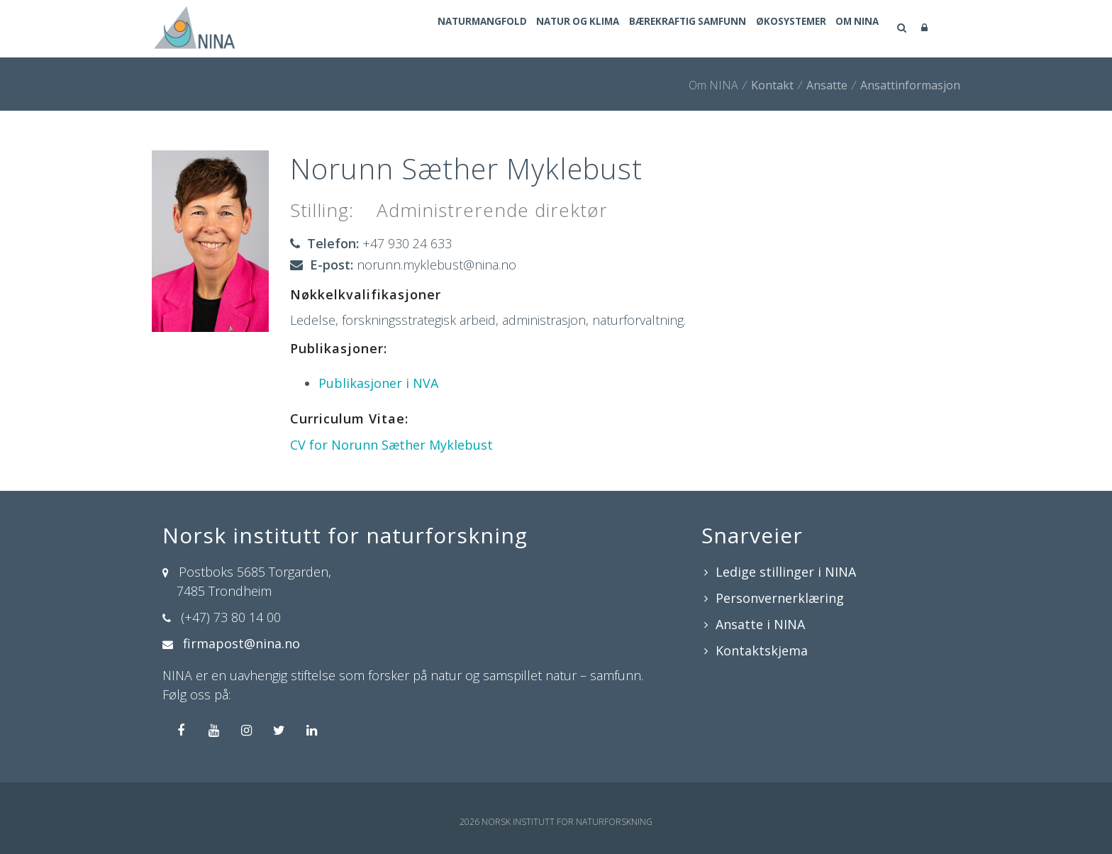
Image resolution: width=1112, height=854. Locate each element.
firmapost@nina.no (241, 643)
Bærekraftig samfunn (647, 29)
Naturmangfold (408, 29)
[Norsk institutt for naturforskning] (192, 26)
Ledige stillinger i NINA (786, 571)
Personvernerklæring (780, 597)
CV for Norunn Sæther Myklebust (391, 444)
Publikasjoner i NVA (378, 383)
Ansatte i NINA (760, 624)
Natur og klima (520, 29)
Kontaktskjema (762, 650)
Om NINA (850, 29)
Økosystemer (768, 29)
